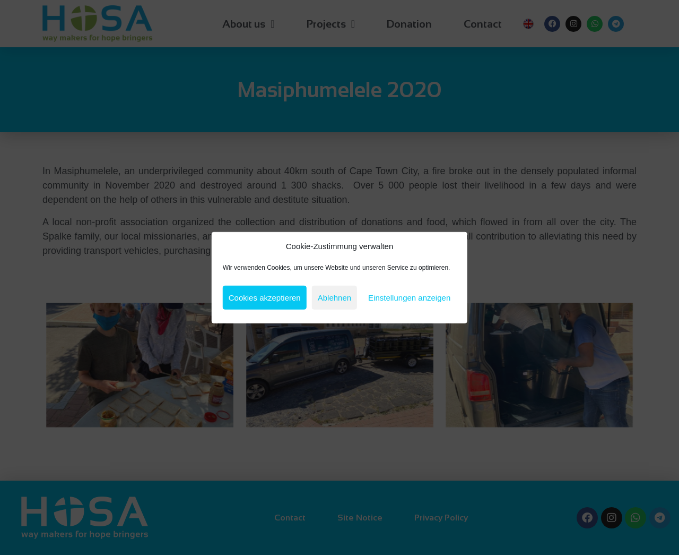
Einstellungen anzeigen (409, 297)
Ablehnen (334, 297)
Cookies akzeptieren (265, 297)
